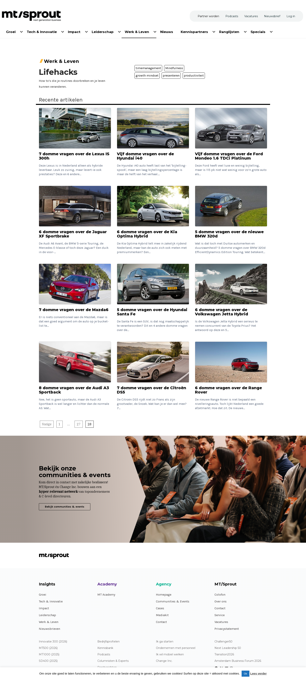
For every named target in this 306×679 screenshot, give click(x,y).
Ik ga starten (164, 641)
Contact (161, 622)
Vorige (47, 424)
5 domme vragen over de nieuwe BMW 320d (229, 233)
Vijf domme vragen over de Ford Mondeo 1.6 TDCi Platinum (229, 156)
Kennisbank (105, 648)
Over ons (220, 601)
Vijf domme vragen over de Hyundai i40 (145, 156)
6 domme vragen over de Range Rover (228, 389)
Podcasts (103, 654)
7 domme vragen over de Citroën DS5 (151, 389)
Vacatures (221, 622)
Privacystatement (226, 629)
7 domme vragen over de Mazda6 (74, 309)
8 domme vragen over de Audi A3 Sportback (74, 389)
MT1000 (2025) (49, 654)
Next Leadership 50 (227, 648)
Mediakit (162, 615)
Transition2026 (224, 654)
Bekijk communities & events (64, 506)
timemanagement (148, 68)
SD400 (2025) (48, 661)
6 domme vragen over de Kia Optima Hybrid (147, 233)
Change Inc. (164, 661)
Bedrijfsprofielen (108, 641)
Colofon (219, 594)
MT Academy (106, 594)
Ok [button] (245, 673)
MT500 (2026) (48, 648)
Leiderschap (47, 615)
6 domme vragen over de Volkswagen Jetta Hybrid (221, 311)
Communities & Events (172, 601)
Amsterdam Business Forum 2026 (237, 661)
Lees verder (258, 673)
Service (219, 615)
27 (79, 424)
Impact (44, 608)
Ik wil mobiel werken (170, 654)
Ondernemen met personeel (175, 648)
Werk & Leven (48, 622)
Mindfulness (174, 68)
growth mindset (147, 75)
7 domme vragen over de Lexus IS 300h (74, 156)
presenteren (171, 75)
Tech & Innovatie (51, 601)
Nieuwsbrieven (49, 629)
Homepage (163, 594)
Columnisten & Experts (113, 661)
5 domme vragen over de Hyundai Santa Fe (152, 311)
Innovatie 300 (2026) (53, 641)
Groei (42, 594)
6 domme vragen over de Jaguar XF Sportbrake (73, 233)
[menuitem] (11, 31)
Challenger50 (223, 641)
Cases (160, 608)
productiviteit (194, 75)
